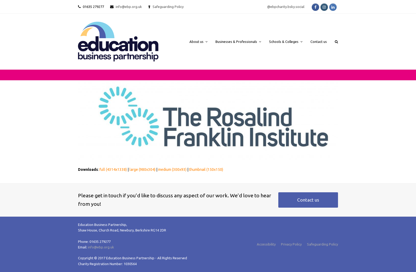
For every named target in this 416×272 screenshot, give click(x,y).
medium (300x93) (172, 169)
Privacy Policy (291, 244)
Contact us (308, 199)
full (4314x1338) (113, 169)
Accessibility (266, 244)
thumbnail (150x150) (206, 169)
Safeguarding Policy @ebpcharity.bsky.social (228, 6)
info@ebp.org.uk (129, 6)
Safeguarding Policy (322, 244)
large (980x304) (142, 169)
